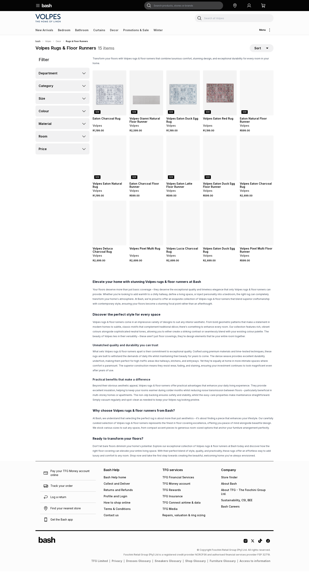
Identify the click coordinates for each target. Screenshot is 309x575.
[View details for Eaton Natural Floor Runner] (257, 96)
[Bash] (37, 41)
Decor (114, 30)
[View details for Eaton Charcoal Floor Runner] (146, 161)
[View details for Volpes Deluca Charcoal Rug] (109, 226)
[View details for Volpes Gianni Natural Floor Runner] (146, 96)
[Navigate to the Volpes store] (48, 18)
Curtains (99, 30)
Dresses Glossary (138, 564)
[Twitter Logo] (253, 546)
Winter (158, 30)
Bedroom (64, 30)
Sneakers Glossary (168, 564)
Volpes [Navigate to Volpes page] (48, 41)
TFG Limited (99, 564)
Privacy (117, 564)
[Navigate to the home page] (47, 5)
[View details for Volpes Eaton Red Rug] (220, 96)
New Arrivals (44, 30)
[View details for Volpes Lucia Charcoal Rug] (183, 226)
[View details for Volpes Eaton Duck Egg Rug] (183, 96)
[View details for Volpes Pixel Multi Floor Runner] (257, 226)
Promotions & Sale (136, 30)
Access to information (255, 564)
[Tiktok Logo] (260, 546)
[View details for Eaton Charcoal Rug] (109, 96)
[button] (235, 5)
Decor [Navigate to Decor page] (58, 41)
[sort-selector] (262, 50)
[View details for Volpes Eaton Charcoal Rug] (257, 161)
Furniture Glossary (223, 564)
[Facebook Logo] (268, 546)
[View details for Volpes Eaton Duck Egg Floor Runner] (220, 161)
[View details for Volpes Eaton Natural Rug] (109, 161)
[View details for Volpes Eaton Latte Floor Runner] (183, 161)
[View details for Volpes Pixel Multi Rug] (146, 226)
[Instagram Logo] (245, 546)
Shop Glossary (195, 564)
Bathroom (81, 30)
